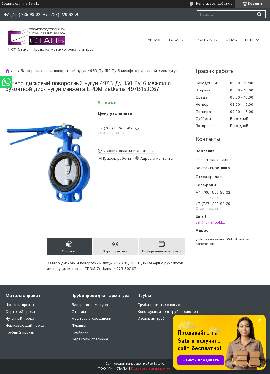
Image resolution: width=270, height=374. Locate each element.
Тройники (80, 332)
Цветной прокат (20, 305)
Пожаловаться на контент (151, 368)
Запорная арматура (90, 305)
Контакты (207, 40)
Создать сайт (11, 4)
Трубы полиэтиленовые (159, 305)
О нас (231, 40)
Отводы (79, 312)
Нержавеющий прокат (26, 325)
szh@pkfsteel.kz (210, 222)
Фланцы (79, 325)
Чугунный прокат (21, 318)
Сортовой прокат (21, 312)
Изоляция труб (151, 318)
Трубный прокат (20, 332)
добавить (224, 3)
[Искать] (259, 14)
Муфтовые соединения (93, 318)
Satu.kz (159, 363)
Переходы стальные (90, 339)
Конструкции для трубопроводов (168, 312)
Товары (176, 40)
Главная (152, 40)
